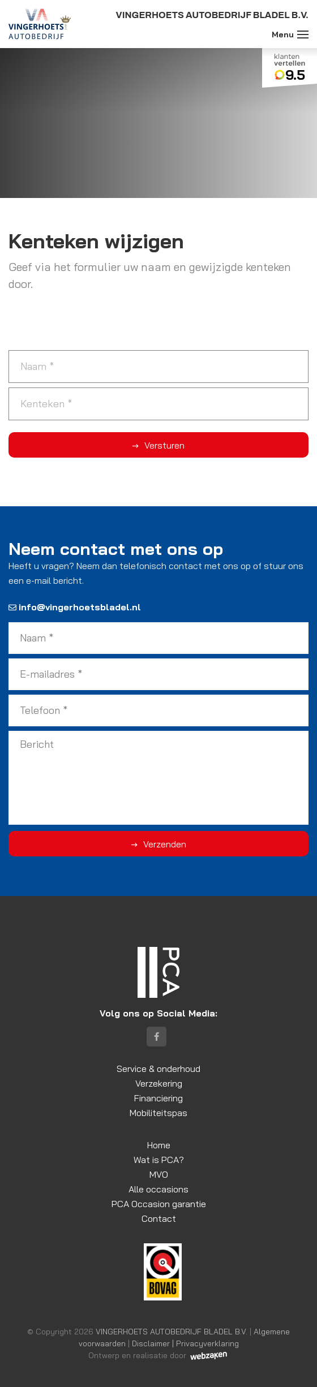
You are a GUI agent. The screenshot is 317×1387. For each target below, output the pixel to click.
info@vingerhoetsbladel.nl (74, 607)
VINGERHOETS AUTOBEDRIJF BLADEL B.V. (171, 1331)
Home (158, 1145)
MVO (158, 1174)
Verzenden (164, 844)
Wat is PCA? (159, 1159)
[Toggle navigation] (303, 34)
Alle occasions (158, 1189)
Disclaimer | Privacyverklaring (185, 1343)
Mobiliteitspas (158, 1112)
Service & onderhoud (158, 1068)
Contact (159, 1218)
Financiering (158, 1098)
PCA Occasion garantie (159, 1203)
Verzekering (158, 1083)
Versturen (164, 445)
